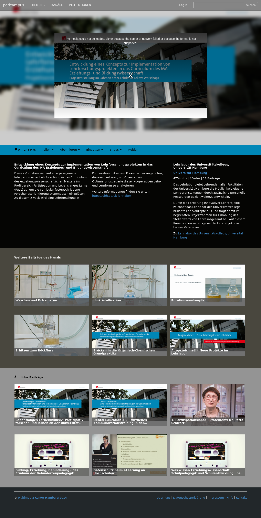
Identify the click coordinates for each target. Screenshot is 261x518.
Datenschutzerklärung (189, 497)
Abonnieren (70, 149)
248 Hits (30, 149)
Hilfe (230, 497)
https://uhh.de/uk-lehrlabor (111, 196)
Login (183, 5)
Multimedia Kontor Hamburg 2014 (42, 497)
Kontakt (241, 497)
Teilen (47, 149)
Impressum (216, 497)
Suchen (251, 5)
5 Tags (115, 149)
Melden (133, 149)
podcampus (13, 5)
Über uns (163, 497)
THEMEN (37, 5)
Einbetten (94, 149)
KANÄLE (57, 5)
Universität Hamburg (190, 173)
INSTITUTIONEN (80, 5)
